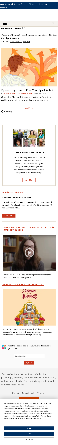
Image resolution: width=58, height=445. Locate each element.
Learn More (29, 180)
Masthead (28, 393)
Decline (29, 434)
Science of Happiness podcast (19, 202)
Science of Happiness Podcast (18, 93)
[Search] (53, 23)
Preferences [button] (37, 418)
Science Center (20, 4)
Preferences (29, 439)
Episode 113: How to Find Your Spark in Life (27, 90)
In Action (43, 4)
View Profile (8, 215)
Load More (29, 108)
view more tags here (20, 41)
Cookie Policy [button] (35, 416)
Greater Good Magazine (29, 16)
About (15, 393)
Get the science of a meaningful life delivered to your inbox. (26, 347)
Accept (29, 428)
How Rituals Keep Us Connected (23, 284)
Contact (41, 393)
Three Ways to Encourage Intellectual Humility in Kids (28, 228)
